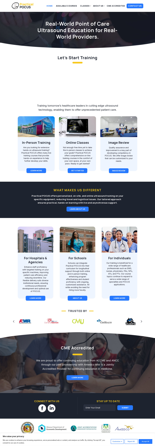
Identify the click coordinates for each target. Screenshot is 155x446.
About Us (98, 6)
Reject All (131, 441)
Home (50, 6)
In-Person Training (34, 143)
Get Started (73, 170)
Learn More (34, 170)
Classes (84, 6)
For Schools (74, 258)
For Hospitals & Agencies (33, 260)
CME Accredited (116, 6)
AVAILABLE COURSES (66, 6)
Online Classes (73, 143)
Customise (116, 441)
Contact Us (135, 6)
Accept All (145, 441)
